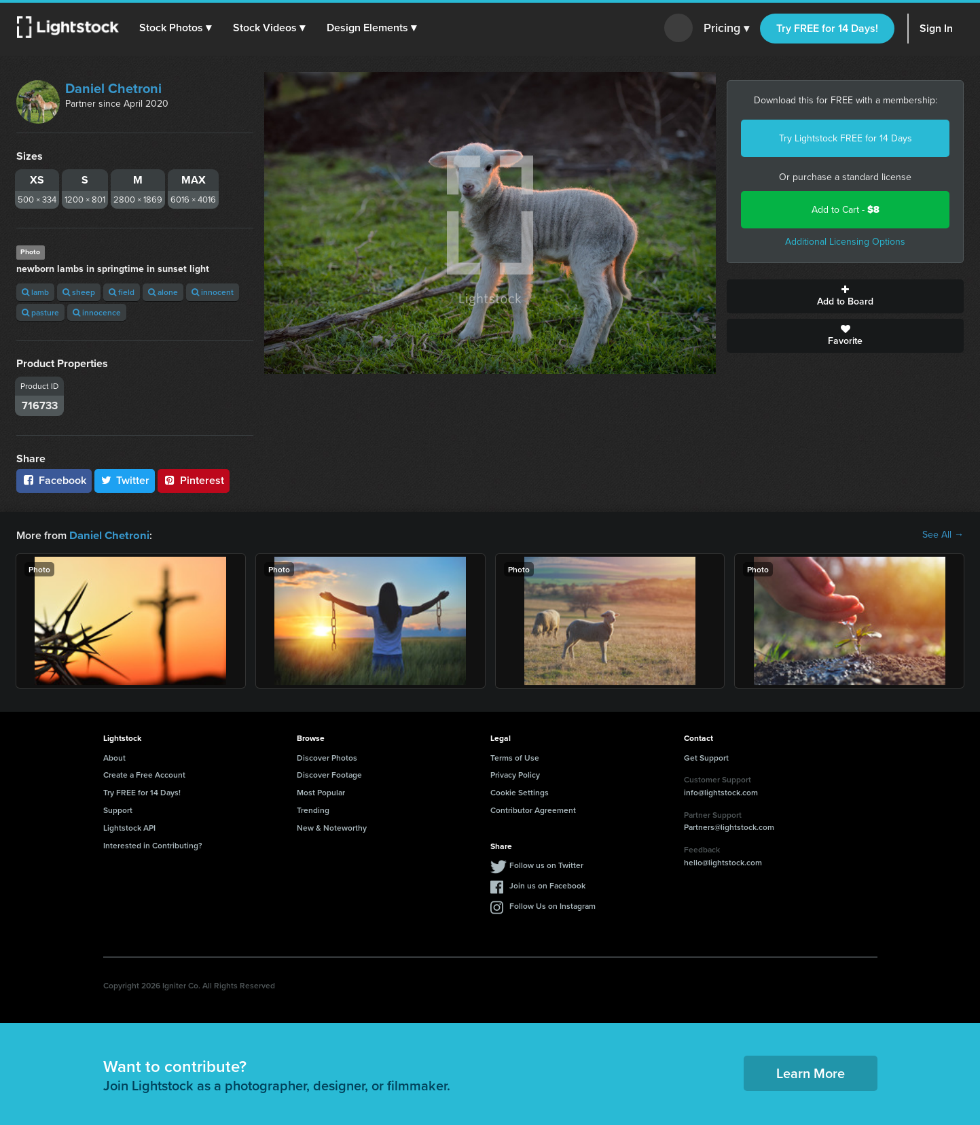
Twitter (125, 480)
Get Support (706, 757)
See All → (943, 535)
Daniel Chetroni (113, 88)
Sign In (936, 28)
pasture (40, 312)
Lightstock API (129, 827)
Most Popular (321, 791)
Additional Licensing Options (845, 242)
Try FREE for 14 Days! (827, 28)
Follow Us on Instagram (552, 905)
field (121, 292)
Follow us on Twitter (546, 864)
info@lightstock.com (721, 791)
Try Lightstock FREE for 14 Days (845, 138)
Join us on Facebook (547, 884)
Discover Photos (327, 757)
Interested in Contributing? (152, 844)
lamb (35, 292)
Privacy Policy (515, 774)
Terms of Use (514, 757)
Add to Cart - (845, 210)
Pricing (726, 29)
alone (163, 292)
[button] (176, 28)
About (114, 757)
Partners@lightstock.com (729, 826)
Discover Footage (329, 774)
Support (117, 809)
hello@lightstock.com (723, 861)
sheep (78, 292)
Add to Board (845, 296)
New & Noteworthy (332, 827)
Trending (313, 809)
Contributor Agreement (533, 809)
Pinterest (193, 480)
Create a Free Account (144, 774)
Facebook (54, 480)
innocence (97, 312)
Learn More (810, 1072)
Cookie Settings (519, 791)
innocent (213, 292)
